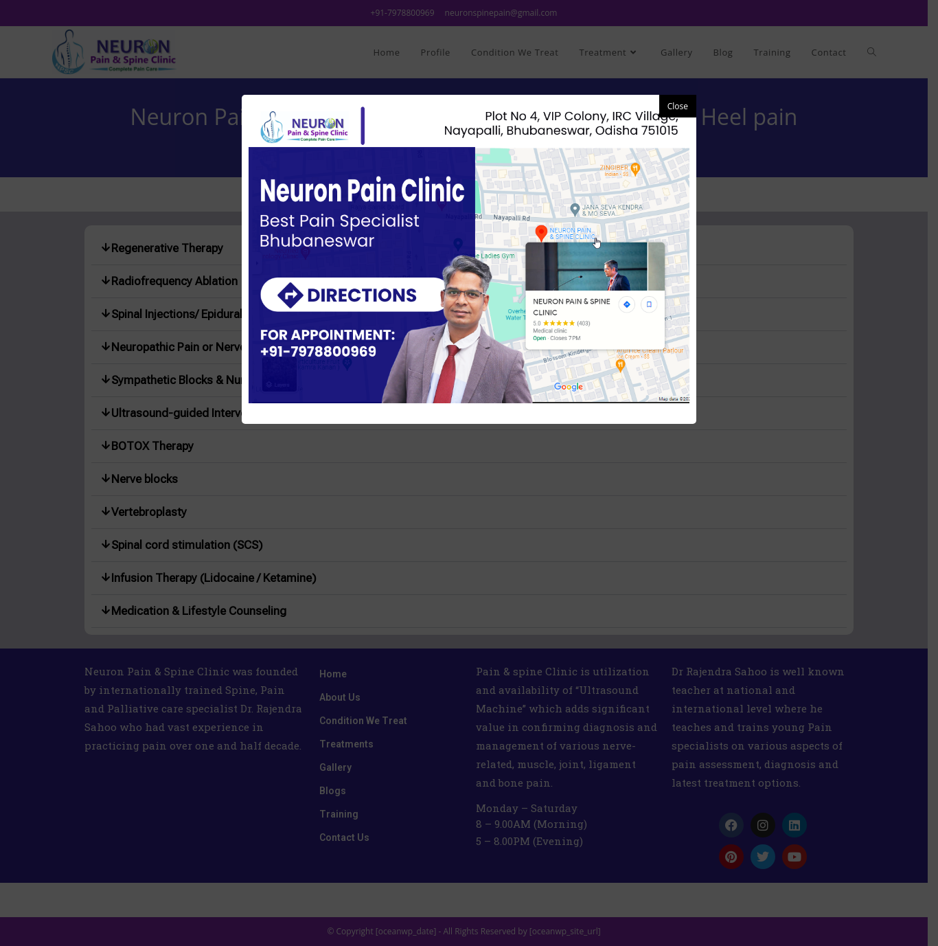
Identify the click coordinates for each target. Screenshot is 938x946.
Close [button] (677, 106)
